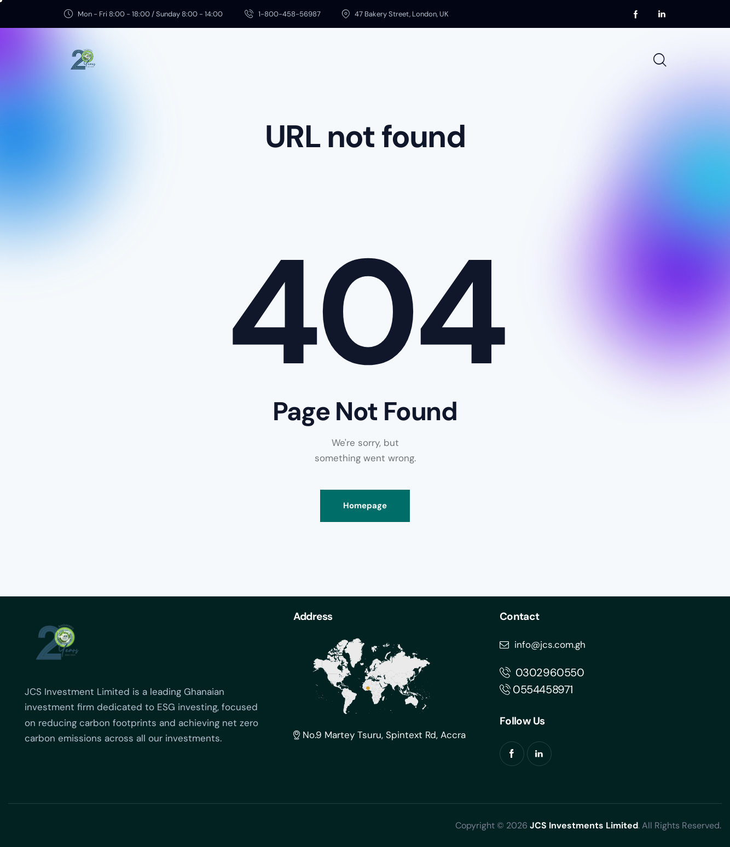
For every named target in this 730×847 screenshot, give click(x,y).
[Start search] (659, 60)
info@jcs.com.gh (543, 645)
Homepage (365, 505)
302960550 (542, 672)
